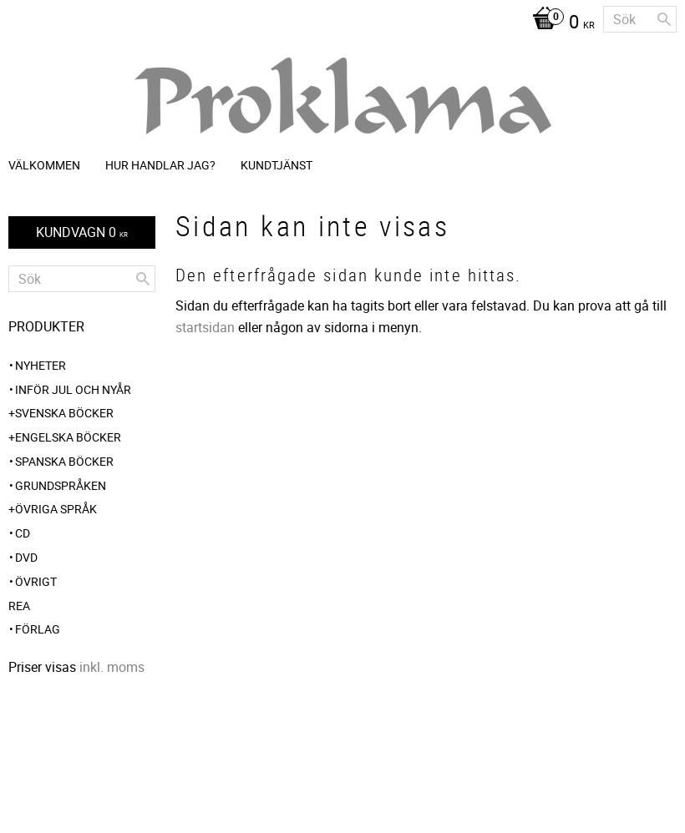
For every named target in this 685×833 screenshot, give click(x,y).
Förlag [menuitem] (37, 629)
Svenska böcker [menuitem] (64, 413)
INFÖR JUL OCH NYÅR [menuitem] (73, 389)
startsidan (205, 327)
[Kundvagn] (559, 23)
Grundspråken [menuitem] (60, 485)
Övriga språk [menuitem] (56, 509)
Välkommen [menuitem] (44, 165)
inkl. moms (112, 667)
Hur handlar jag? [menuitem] (160, 165)
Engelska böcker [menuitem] (68, 437)
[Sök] (664, 19)
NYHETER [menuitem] (40, 365)
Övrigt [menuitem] (36, 581)
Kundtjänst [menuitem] (276, 165)
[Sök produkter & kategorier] (640, 19)
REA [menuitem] (19, 605)
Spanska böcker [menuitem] (64, 461)
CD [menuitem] (22, 533)
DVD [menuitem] (26, 557)
